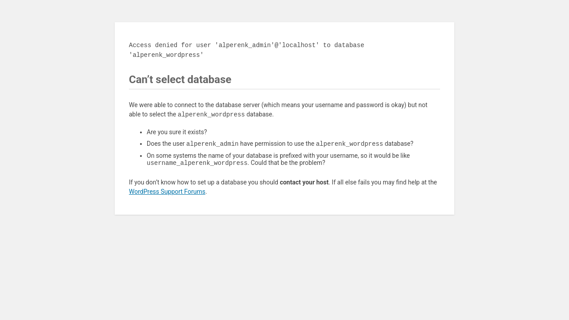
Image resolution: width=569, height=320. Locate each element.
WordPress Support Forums (167, 193)
